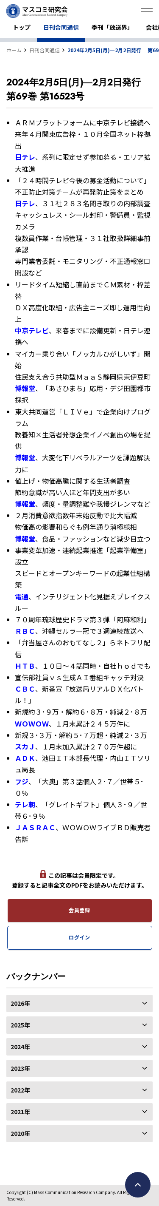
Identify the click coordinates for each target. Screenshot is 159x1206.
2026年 (79, 1003)
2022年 (79, 1090)
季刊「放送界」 (112, 27)
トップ (22, 27)
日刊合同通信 (61, 27)
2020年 (79, 1133)
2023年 (79, 1068)
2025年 (79, 1025)
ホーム (14, 50)
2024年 (79, 1046)
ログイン (79, 937)
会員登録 (79, 910)
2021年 (79, 1111)
